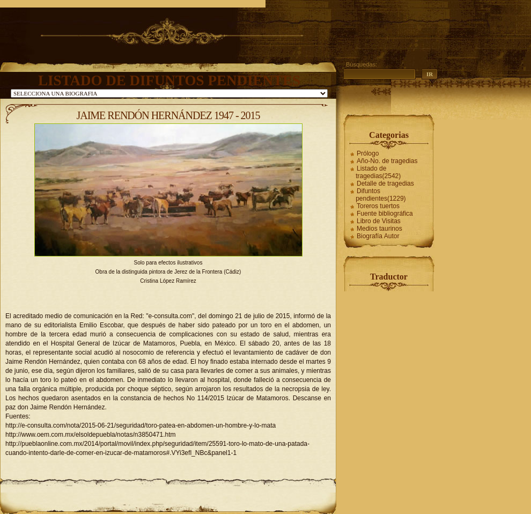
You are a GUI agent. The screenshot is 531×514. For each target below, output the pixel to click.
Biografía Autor (378, 236)
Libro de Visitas (379, 221)
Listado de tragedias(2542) (378, 172)
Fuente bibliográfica (385, 213)
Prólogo (368, 153)
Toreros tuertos (378, 206)
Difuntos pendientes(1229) (380, 194)
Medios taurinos (379, 228)
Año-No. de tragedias (387, 161)
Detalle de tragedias (385, 183)
